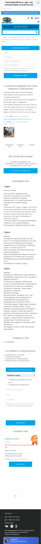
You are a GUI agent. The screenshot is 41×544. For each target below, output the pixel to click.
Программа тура (9, 145)
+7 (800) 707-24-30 (12, 520)
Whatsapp (9, 523)
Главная (4, 37)
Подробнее (20, 464)
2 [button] (19, 496)
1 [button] (16, 496)
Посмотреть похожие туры (20, 171)
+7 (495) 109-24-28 (12, 517)
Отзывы (31, 145)
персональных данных (19, 70)
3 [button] (22, 496)
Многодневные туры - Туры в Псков (21, 37)
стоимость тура (20, 145)
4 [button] (25, 496)
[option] (9, 132)
